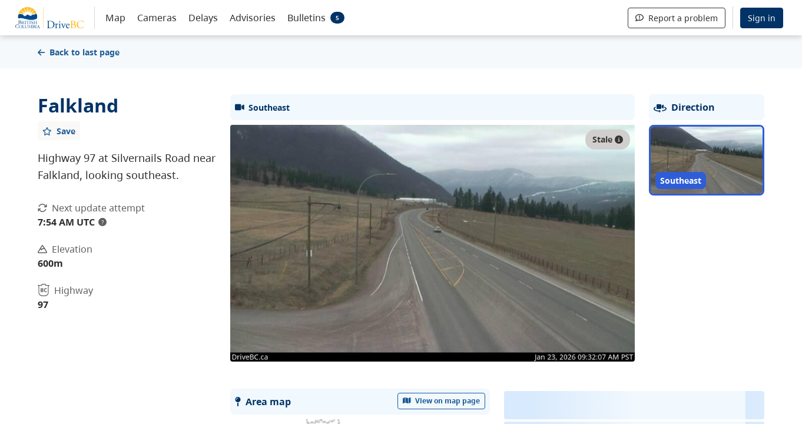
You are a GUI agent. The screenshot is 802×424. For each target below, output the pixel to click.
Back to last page (79, 52)
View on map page (441, 401)
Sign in (762, 18)
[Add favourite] (59, 130)
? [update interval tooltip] (102, 222)
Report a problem (676, 18)
